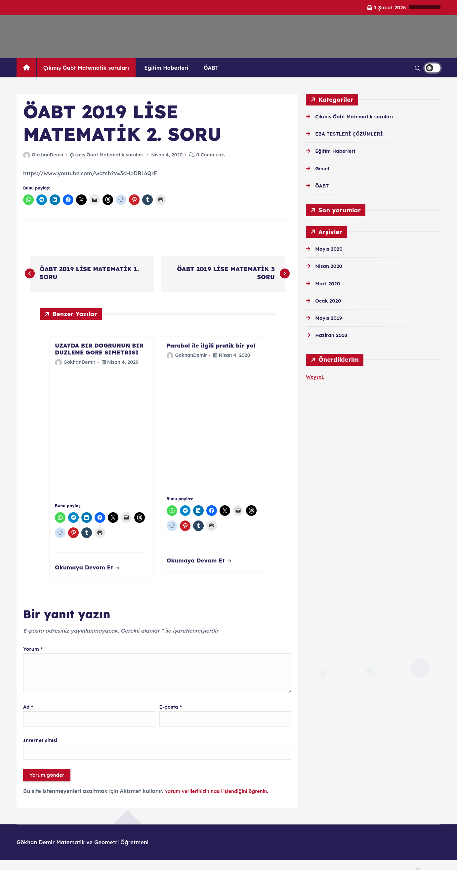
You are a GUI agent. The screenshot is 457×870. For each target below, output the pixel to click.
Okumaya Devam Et (87, 568)
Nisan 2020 (330, 266)
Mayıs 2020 (330, 248)
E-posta (171, 712)
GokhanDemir (43, 155)
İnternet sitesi (42, 747)
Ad (28, 712)
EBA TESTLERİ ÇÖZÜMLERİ (352, 133)
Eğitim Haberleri (166, 67)
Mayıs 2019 (330, 317)
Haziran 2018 (333, 335)
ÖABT (211, 67)
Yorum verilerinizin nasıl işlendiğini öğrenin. (222, 801)
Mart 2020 (329, 283)
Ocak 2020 (329, 300)
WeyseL (316, 376)
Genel (323, 168)
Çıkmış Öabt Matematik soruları (86, 67)
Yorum (34, 650)
